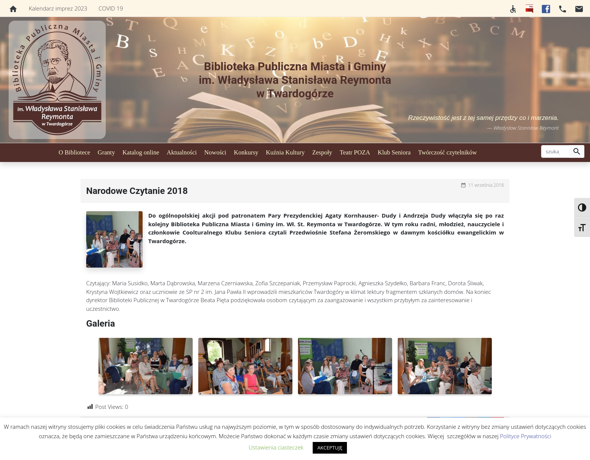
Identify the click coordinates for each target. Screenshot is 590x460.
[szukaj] (555, 151)
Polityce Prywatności (525, 436)
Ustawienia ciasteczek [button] (276, 447)
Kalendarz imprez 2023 (58, 8)
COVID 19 (111, 8)
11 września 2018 (486, 185)
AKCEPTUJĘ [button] (329, 447)
